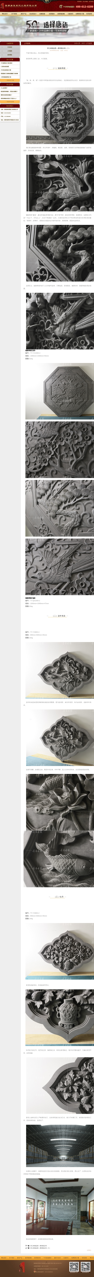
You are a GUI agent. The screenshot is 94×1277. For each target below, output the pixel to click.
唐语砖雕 (55, 1269)
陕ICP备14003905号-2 (56, 1263)
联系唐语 (89, 14)
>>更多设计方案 (10, 80)
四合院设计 (32, 14)
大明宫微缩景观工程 (6, 77)
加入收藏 (85, 1)
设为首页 (91, 1)
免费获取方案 (80, 14)
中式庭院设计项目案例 (6, 63)
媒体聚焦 (10, 55)
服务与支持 (57, 1258)
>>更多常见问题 (10, 101)
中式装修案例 (47, 1258)
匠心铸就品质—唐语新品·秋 (39, 1245)
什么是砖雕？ (4, 88)
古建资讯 (70, 14)
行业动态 (10, 47)
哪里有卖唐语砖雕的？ (6, 95)
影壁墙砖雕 (61, 14)
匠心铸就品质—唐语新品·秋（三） (41, 1248)
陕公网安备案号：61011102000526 (44, 1272)
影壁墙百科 (37, 1258)
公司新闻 (10, 51)
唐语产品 (23, 14)
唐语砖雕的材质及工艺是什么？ (9, 98)
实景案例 (52, 14)
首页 (83, 43)
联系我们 (79, 1)
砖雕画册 (42, 14)
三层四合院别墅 (5, 66)
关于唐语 (14, 14)
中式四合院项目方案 (6, 70)
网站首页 (5, 14)
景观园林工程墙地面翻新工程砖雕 (9, 73)
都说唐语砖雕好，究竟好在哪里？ (9, 91)
